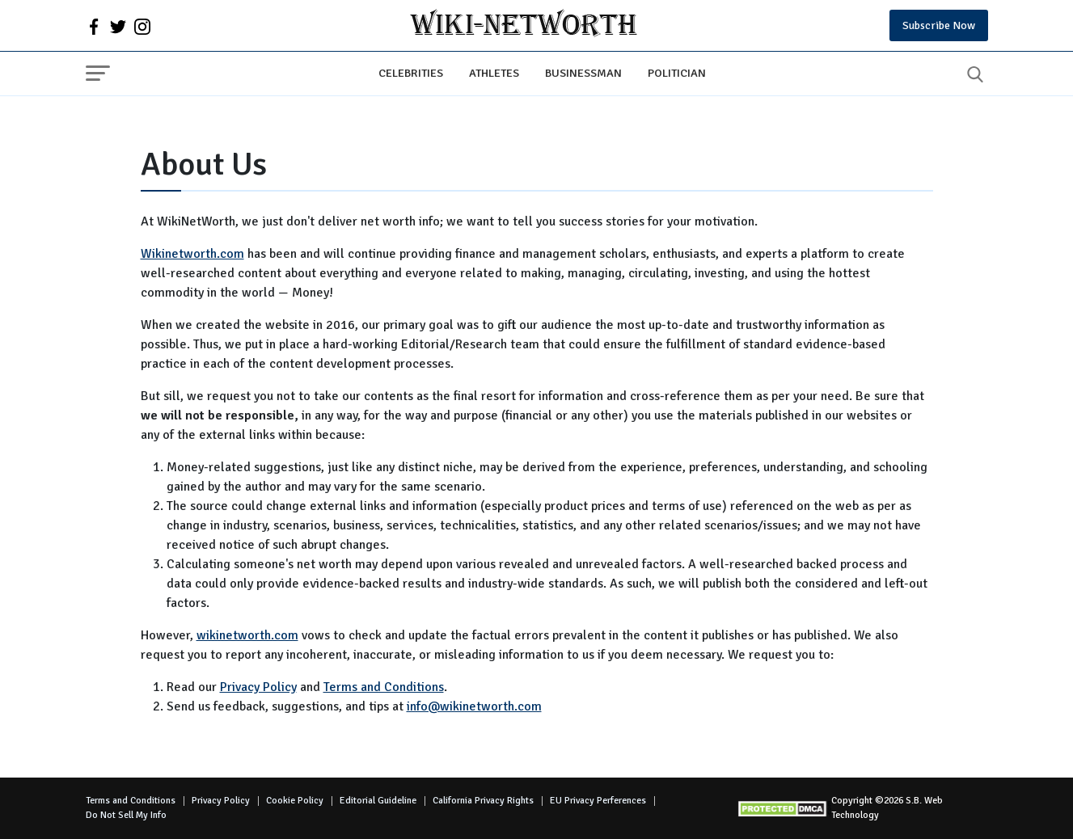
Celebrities (410, 72)
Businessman (583, 72)
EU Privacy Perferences (598, 801)
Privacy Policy (258, 687)
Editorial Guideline (378, 801)
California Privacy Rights (483, 801)
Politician (677, 72)
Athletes (494, 72)
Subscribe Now (938, 25)
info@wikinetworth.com (474, 706)
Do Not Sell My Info (126, 815)
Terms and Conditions (383, 687)
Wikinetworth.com (192, 254)
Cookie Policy (294, 801)
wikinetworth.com (247, 635)
